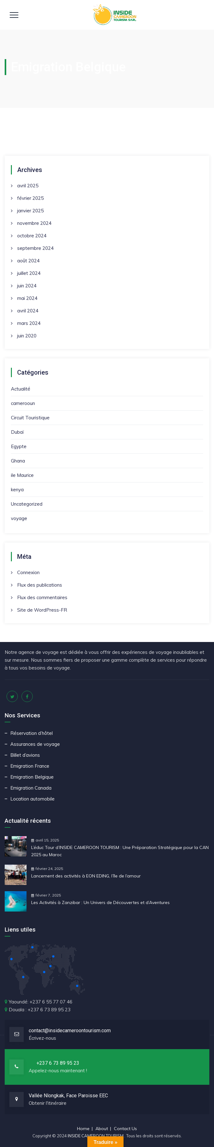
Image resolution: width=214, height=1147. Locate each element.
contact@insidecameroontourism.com (70, 1030)
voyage (19, 518)
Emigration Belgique (32, 777)
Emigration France (29, 766)
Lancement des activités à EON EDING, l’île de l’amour (86, 876)
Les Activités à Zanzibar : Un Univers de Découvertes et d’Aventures (100, 902)
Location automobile (32, 799)
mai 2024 (27, 298)
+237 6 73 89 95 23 (57, 1063)
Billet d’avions (25, 755)
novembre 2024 (34, 223)
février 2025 (30, 198)
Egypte (19, 446)
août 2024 (28, 261)
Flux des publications (39, 585)
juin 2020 (26, 336)
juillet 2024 (29, 273)
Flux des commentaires (42, 597)
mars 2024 (29, 323)
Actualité (20, 389)
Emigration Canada (30, 788)
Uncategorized (26, 504)
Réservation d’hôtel (31, 733)
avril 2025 (27, 186)
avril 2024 (27, 311)
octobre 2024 (31, 236)
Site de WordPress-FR (42, 610)
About (101, 1128)
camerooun (23, 403)
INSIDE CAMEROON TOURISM (96, 1135)
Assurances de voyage (35, 744)
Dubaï (17, 432)
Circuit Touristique (30, 418)
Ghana (18, 461)
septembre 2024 (35, 248)
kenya (17, 490)
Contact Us (125, 1128)
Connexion (28, 572)
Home (83, 1128)
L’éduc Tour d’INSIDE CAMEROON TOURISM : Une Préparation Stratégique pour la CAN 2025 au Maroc (120, 851)
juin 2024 (26, 286)
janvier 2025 (30, 211)
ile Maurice (22, 475)
